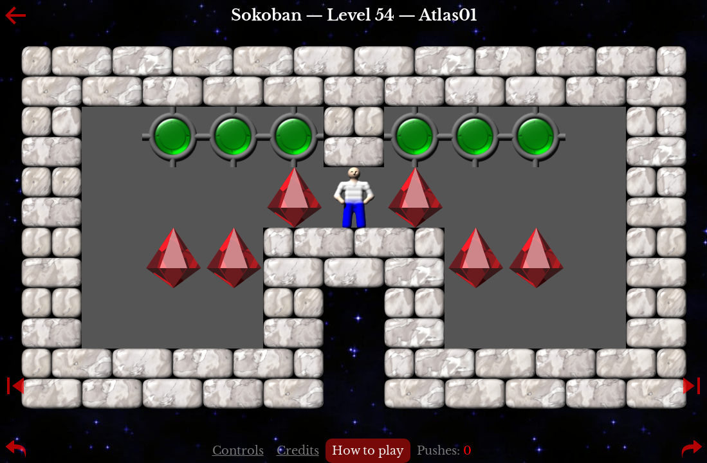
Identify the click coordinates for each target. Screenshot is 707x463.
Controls (238, 451)
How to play (368, 451)
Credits (298, 451)
